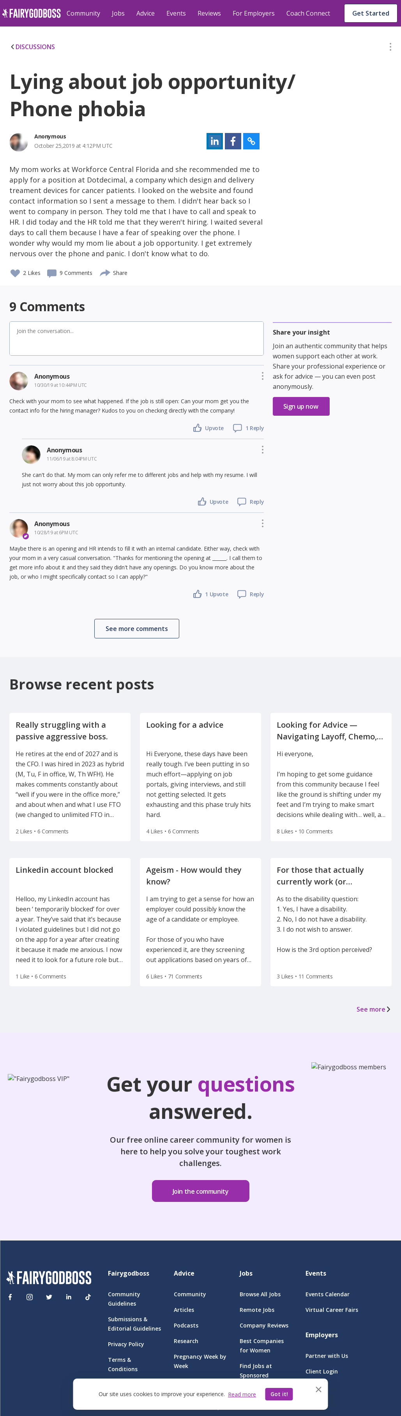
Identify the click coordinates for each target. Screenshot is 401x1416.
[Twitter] (49, 1297)
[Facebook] (10, 1297)
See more (374, 1009)
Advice (145, 13)
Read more (242, 1394)
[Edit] (390, 48)
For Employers (254, 13)
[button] (390, 48)
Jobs (118, 13)
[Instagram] (29, 1297)
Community (83, 13)
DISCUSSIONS (32, 47)
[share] (105, 271)
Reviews (209, 13)
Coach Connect (308, 13)
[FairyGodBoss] (48, 1279)
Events (176, 13)
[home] (31, 13)
